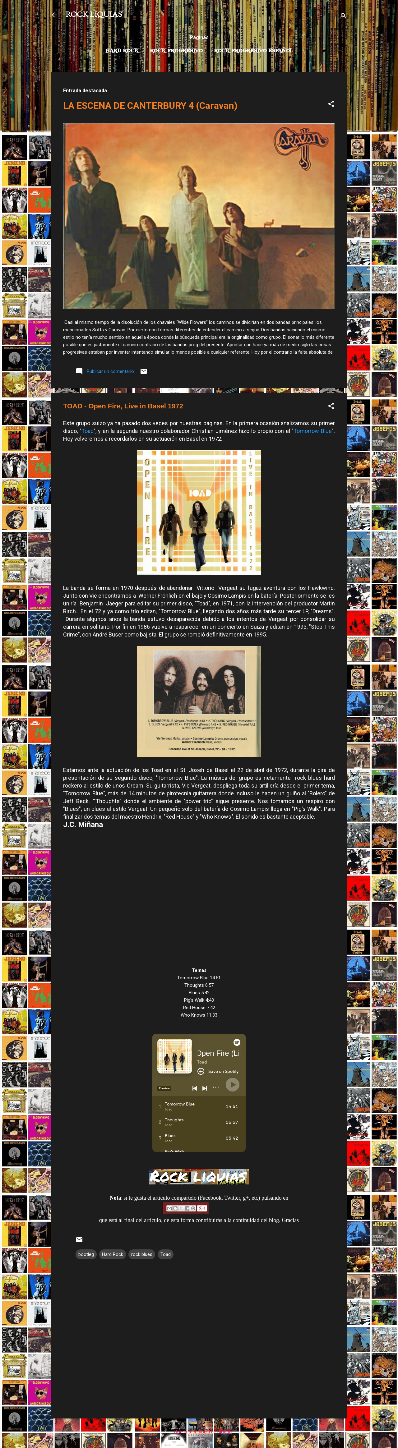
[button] (331, 105)
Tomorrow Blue (313, 431)
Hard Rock (122, 51)
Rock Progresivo (176, 51)
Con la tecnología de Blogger (199, 1432)
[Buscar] (343, 16)
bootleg (86, 1254)
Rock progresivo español (253, 51)
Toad (87, 431)
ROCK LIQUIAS (94, 15)
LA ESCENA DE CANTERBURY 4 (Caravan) (150, 105)
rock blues (141, 1254)
